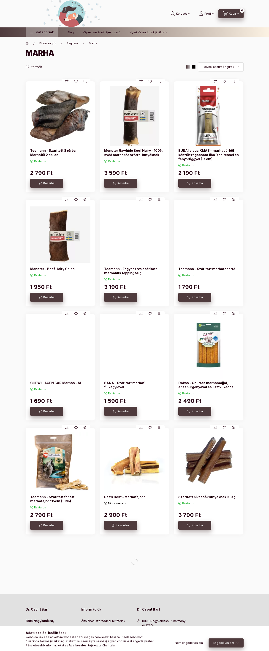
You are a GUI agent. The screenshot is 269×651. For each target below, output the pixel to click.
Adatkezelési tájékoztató (98, 628)
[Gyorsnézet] (85, 81)
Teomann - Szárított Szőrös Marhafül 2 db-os (53, 153)
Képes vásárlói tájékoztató (101, 32)
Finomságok (47, 43)
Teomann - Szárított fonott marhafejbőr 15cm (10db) (52, 499)
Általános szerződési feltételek (103, 621)
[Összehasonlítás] (66, 81)
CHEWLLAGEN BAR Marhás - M (55, 383)
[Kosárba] (46, 183)
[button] (42, 32)
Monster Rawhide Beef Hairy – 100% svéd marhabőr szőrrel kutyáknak (133, 153)
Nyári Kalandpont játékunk (148, 32)
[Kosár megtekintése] (231, 13)
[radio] (194, 67)
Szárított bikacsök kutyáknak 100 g (207, 497)
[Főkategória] (27, 43)
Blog (71, 32)
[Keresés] (180, 13)
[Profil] (206, 13)
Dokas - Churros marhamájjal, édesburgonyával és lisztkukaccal (206, 385)
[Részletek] (120, 525)
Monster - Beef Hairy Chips (52, 269)
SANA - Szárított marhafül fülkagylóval (125, 385)
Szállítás (87, 642)
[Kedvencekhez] (76, 81)
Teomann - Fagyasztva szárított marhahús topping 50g (130, 271)
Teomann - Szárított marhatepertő (206, 269)
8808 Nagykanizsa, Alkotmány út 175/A (163, 623)
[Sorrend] (221, 67)
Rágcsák (72, 43)
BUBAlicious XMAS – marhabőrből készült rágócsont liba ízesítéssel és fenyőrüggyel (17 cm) (208, 155)
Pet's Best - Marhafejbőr (124, 497)
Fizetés (86, 635)
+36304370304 (37, 636)
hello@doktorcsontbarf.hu (44, 641)
